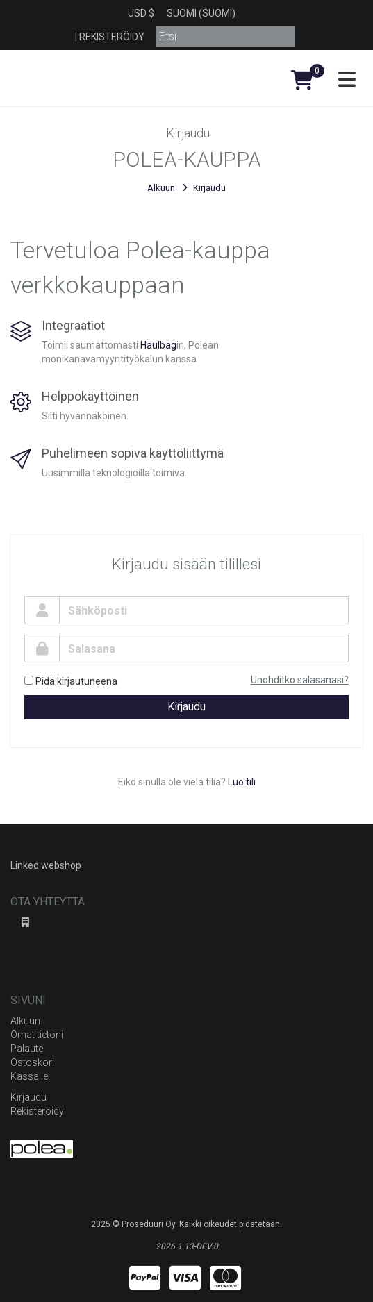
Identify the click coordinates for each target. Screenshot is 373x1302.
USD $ (141, 13)
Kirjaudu (186, 706)
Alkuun (161, 188)
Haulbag (158, 345)
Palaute (26, 1048)
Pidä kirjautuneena (70, 681)
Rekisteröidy (111, 36)
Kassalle (29, 1076)
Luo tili (242, 781)
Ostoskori (32, 1062)
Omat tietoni (36, 1034)
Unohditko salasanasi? (300, 679)
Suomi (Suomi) (201, 13)
